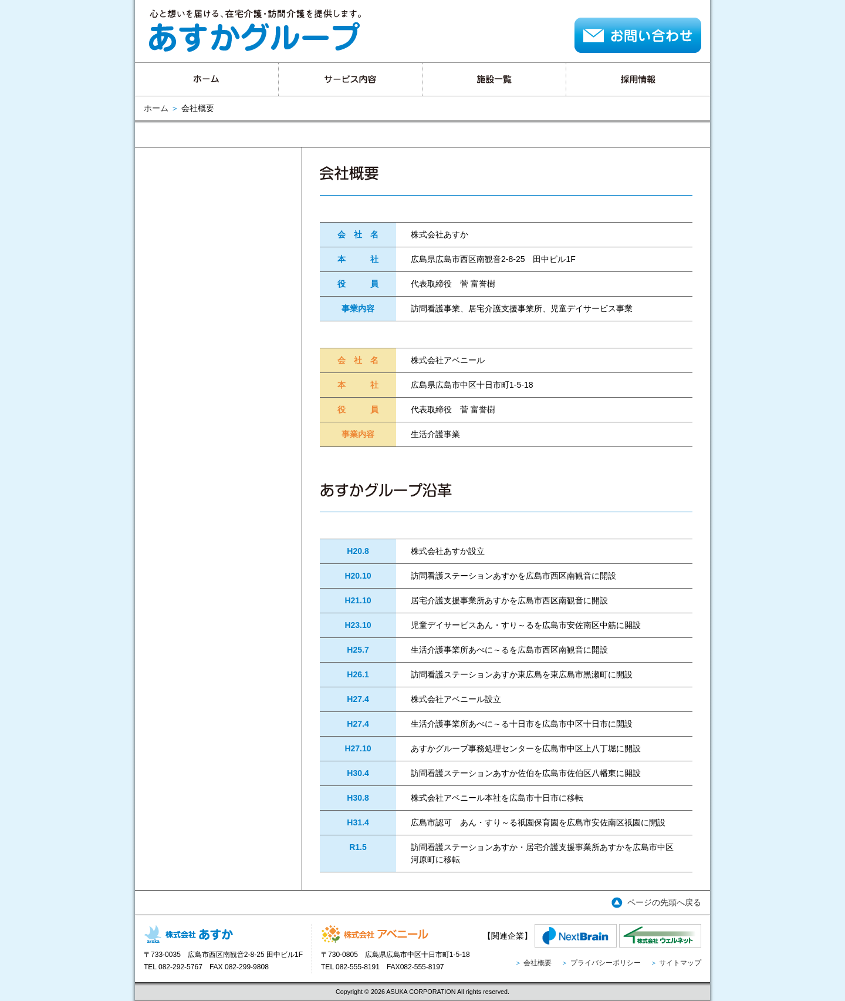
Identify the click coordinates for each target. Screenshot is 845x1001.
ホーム (156, 108)
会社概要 (537, 963)
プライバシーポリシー (605, 963)
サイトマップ (680, 963)
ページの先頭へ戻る (664, 902)
